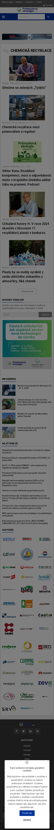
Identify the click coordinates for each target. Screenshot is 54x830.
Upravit (27, 819)
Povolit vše (27, 813)
